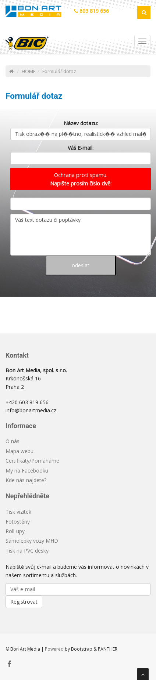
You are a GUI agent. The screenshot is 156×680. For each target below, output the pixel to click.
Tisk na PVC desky (27, 550)
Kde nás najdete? (26, 480)
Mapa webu (19, 451)
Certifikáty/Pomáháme (32, 460)
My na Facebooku (27, 470)
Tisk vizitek (18, 511)
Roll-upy (15, 531)
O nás (13, 441)
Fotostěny (18, 521)
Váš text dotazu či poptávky (80, 235)
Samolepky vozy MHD (32, 540)
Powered (54, 649)
